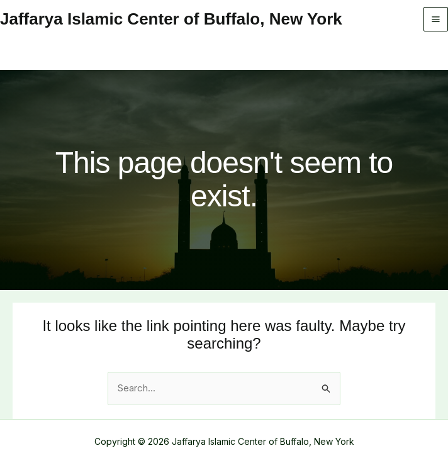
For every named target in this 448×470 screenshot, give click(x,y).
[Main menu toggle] (436, 19)
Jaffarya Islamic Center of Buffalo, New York (171, 18)
